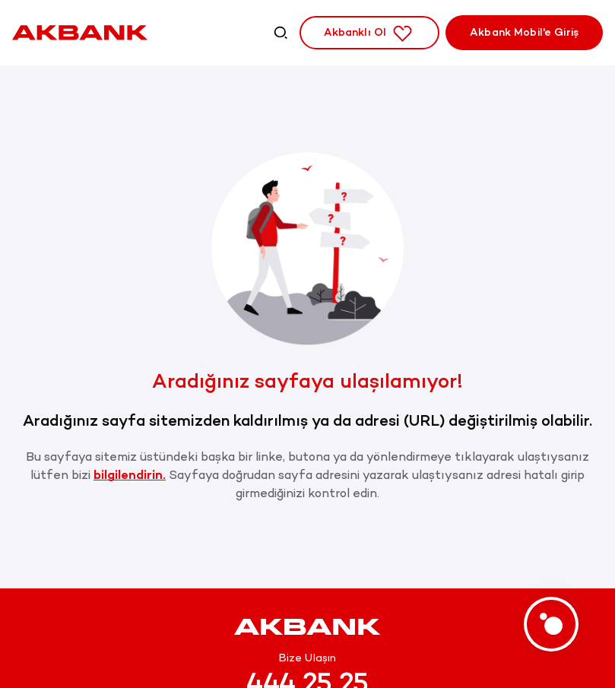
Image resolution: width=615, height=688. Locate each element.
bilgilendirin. (130, 475)
